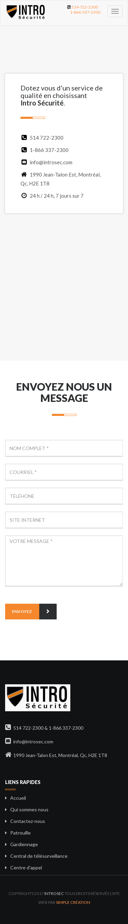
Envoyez (34, 611)
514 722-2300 (46, 138)
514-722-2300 (84, 7)
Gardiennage (24, 844)
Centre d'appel (26, 867)
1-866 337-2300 (49, 150)
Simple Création (73, 902)
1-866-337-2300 (85, 12)
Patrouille (20, 833)
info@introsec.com (46, 162)
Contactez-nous (27, 821)
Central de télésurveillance (39, 856)
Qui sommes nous (29, 809)
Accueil (18, 798)
